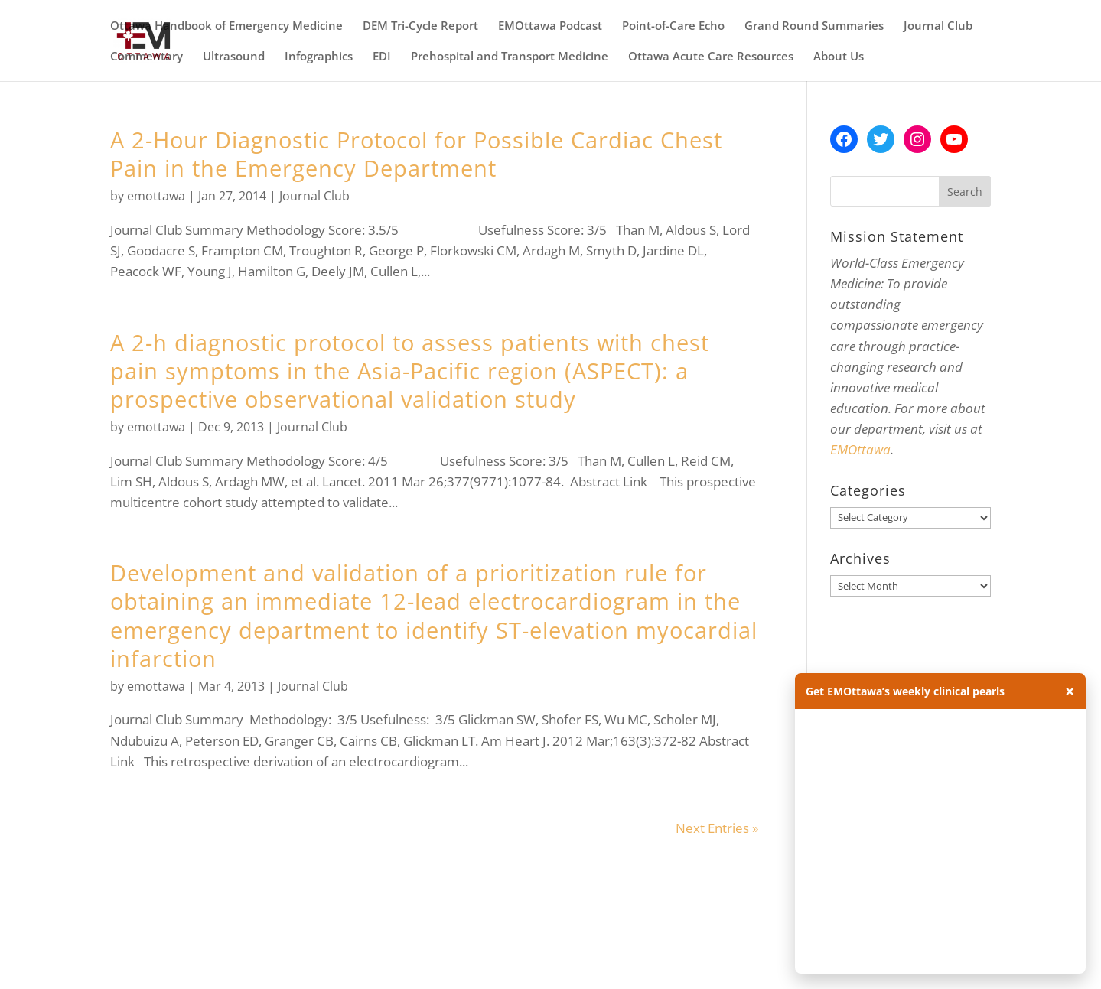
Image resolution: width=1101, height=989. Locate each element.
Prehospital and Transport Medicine (509, 56)
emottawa (156, 195)
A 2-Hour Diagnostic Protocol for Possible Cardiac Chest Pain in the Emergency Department (416, 154)
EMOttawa (860, 449)
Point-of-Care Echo (673, 26)
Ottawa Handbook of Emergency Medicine (226, 26)
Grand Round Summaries (814, 26)
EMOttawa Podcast (550, 26)
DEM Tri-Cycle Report (420, 26)
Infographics (319, 56)
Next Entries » (717, 828)
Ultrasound (234, 56)
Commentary (146, 56)
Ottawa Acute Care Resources (710, 56)
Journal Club (938, 26)
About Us (838, 56)
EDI (382, 56)
